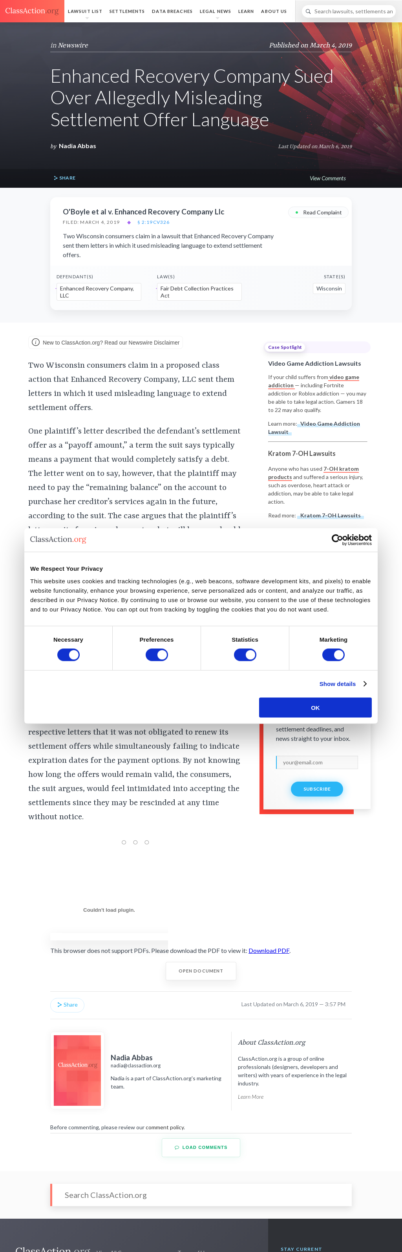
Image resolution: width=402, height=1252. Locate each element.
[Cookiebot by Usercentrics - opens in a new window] (337, 540)
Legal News (215, 11)
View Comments (327, 178)
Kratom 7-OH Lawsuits (330, 515)
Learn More (250, 1096)
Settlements (127, 11)
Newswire (73, 45)
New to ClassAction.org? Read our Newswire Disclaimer (105, 343)
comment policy (165, 1127)
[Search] (349, 11)
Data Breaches (172, 11)
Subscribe (317, 789)
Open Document (201, 970)
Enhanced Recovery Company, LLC (97, 292)
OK (315, 707)
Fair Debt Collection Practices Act (197, 292)
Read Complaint (318, 212)
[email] (317, 762)
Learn (246, 11)
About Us (274, 11)
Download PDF (269, 950)
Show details (338, 683)
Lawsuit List (85, 11)
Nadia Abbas (77, 145)
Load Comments (201, 1147)
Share (64, 178)
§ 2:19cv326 (153, 222)
